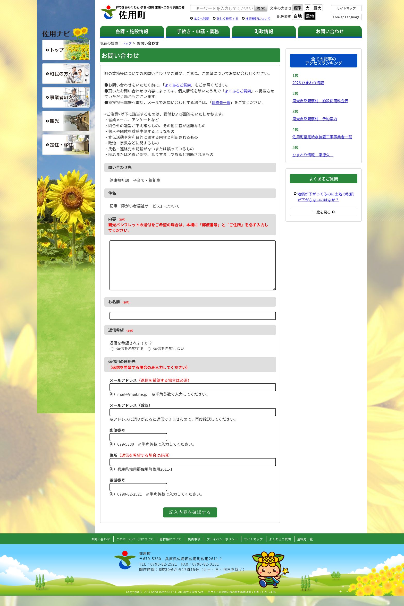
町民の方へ (66, 73)
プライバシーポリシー (224, 549)
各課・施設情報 (131, 31)
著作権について (168, 549)
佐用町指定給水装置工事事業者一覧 (323, 136)
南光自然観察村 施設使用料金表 (321, 100)
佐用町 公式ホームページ (142, 12)
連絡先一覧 (221, 102)
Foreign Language (346, 17)
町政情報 (264, 31)
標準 (297, 8)
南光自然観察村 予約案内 (315, 118)
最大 (317, 8)
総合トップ (66, 50)
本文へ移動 (201, 18)
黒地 (310, 16)
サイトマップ (346, 8)
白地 (297, 16)
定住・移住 (66, 144)
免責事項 (193, 549)
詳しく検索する (227, 18)
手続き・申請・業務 (198, 31)
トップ (128, 43)
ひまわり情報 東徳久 (313, 154)
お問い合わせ (330, 31)
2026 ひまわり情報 (308, 82)
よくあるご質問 (178, 85)
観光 (66, 121)
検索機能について (258, 18)
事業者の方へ (66, 97)
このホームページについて (128, 549)
